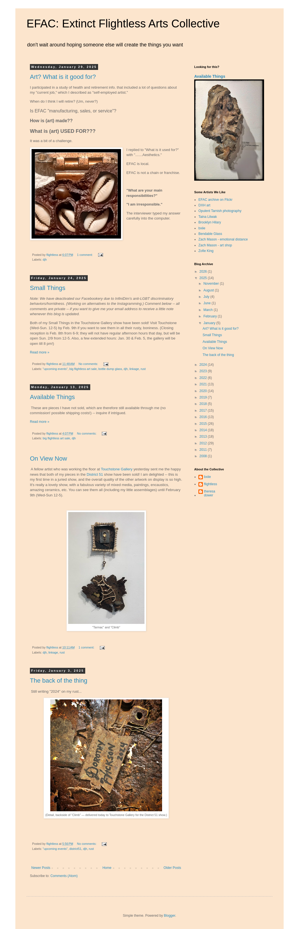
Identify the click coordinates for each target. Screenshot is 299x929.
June (207, 303)
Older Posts (172, 868)
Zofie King (205, 251)
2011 (204, 450)
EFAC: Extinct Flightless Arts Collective (123, 23)
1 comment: (85, 254)
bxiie (201, 228)
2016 (204, 417)
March (208, 310)
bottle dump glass (110, 369)
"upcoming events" (55, 369)
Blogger (169, 916)
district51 (75, 848)
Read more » (39, 352)
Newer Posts (40, 868)
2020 (204, 391)
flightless (210, 484)
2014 (204, 430)
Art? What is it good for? (63, 76)
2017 (204, 410)
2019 (204, 397)
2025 (204, 278)
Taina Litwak (207, 217)
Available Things (52, 396)
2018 (204, 404)
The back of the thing (58, 680)
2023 (204, 371)
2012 (204, 443)
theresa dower (209, 493)
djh (45, 259)
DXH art (204, 205)
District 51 (95, 474)
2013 (204, 436)
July (206, 297)
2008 (204, 456)
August (209, 290)
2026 (204, 271)
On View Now (48, 458)
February (210, 316)
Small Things (47, 287)
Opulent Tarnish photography (219, 211)
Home (107, 868)
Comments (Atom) (63, 876)
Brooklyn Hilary (209, 222)
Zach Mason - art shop (215, 245)
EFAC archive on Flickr (215, 200)
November (211, 284)
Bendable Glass (210, 234)
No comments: (89, 364)
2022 (204, 378)
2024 (204, 365)
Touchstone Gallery (116, 469)
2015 (204, 424)
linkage (134, 369)
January (209, 323)
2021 (204, 384)
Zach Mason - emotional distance (223, 239)
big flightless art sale (83, 369)
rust (143, 369)
